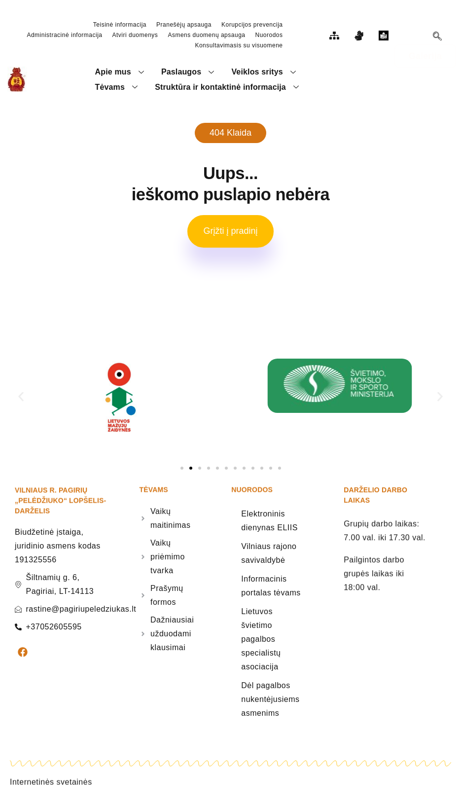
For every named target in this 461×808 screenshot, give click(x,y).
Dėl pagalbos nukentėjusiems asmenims (270, 704)
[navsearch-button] (437, 37)
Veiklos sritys (265, 72)
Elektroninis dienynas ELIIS (269, 525)
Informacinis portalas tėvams (270, 590)
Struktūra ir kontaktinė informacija (228, 89)
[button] (21, 401)
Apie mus (121, 72)
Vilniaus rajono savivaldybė (268, 558)
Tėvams (118, 89)
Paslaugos (189, 72)
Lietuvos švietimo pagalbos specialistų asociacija (261, 643)
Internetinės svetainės (51, 795)
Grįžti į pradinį (230, 235)
